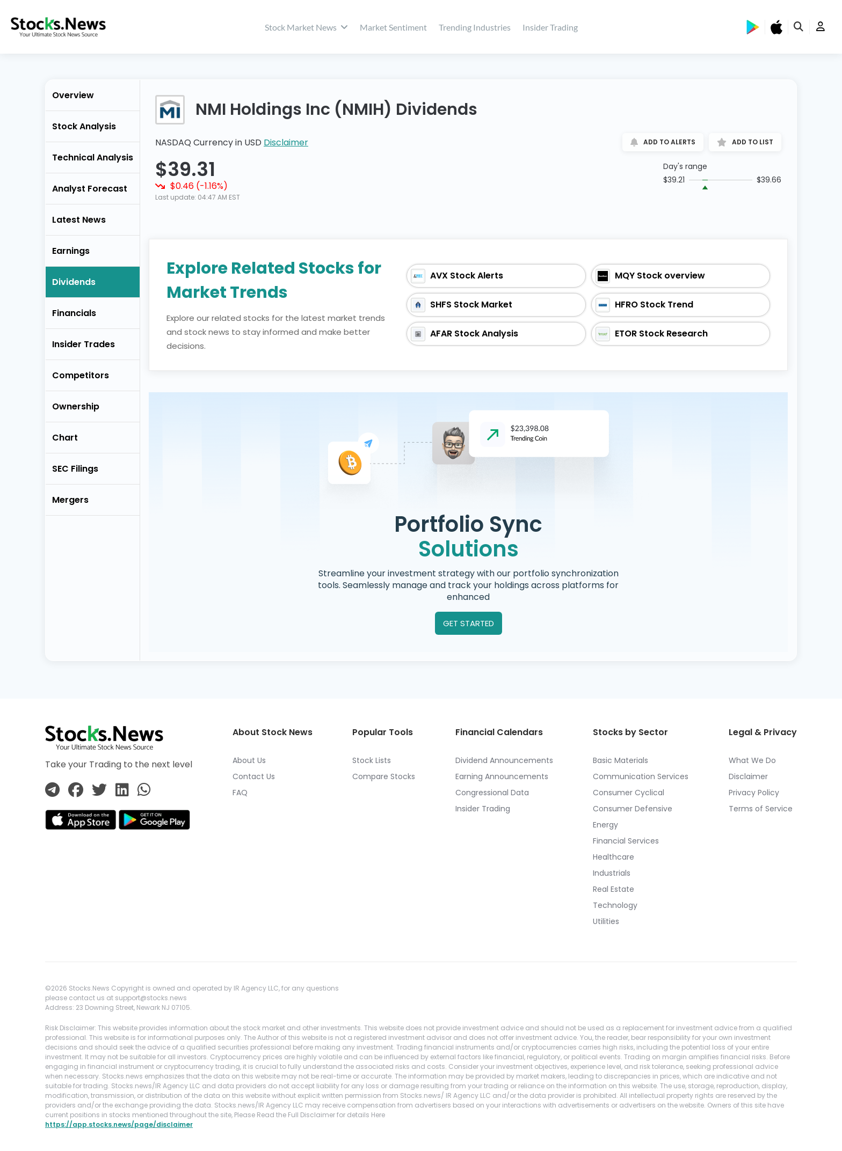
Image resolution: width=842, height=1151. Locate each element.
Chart (65, 437)
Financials (74, 313)
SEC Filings (75, 469)
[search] (799, 27)
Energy (605, 824)
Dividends (74, 282)
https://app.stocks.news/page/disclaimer (119, 1124)
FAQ (240, 792)
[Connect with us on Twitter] (99, 790)
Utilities (606, 921)
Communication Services (640, 776)
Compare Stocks (383, 776)
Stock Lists (371, 760)
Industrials (611, 873)
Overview (73, 95)
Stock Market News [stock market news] (306, 27)
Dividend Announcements (504, 760)
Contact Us (254, 776)
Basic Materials (620, 760)
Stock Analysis (84, 126)
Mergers (70, 500)
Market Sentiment (393, 27)
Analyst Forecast (89, 188)
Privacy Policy (754, 792)
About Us (249, 760)
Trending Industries (475, 27)
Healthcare (613, 857)
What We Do (752, 760)
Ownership (75, 406)
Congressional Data (492, 792)
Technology (615, 905)
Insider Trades (83, 344)
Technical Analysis (92, 157)
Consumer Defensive (632, 808)
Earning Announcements (501, 776)
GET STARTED (468, 623)
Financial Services (626, 840)
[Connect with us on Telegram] (52, 790)
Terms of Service (761, 808)
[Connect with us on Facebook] (75, 790)
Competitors (80, 375)
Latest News (79, 220)
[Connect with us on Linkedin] (122, 790)
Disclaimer (286, 142)
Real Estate (613, 889)
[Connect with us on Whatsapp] (144, 790)
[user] (820, 27)
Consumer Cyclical (628, 792)
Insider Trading (550, 27)
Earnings (71, 251)
